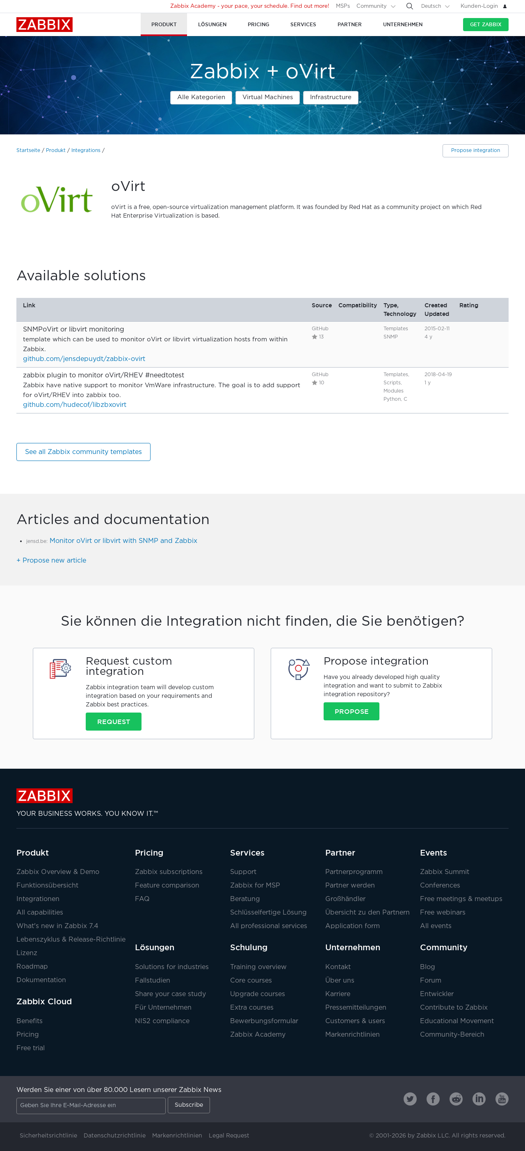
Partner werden (350, 886)
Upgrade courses (257, 994)
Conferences (440, 886)
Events (433, 852)
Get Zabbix (486, 24)
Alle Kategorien (201, 97)
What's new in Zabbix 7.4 (57, 926)
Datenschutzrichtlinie (115, 1135)
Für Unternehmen (163, 1008)
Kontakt (338, 967)
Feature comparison (167, 886)
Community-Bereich (452, 1035)
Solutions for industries (172, 967)
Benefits (29, 1021)
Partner (340, 852)
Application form (352, 926)
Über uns (339, 981)
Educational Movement (457, 1021)
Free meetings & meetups (461, 899)
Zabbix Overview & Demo (57, 872)
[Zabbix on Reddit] (456, 1099)
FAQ (142, 899)
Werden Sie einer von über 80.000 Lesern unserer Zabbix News (118, 1090)
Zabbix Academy (257, 1035)
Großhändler (345, 899)
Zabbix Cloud (44, 1001)
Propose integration (475, 150)
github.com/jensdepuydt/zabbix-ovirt (84, 359)
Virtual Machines (267, 97)
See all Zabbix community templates (83, 452)
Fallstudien (152, 981)
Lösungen (154, 947)
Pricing (27, 1035)
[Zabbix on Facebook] (433, 1099)
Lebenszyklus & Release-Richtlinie (71, 940)
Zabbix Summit (444, 872)
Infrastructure (331, 97)
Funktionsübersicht (47, 886)
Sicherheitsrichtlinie (48, 1135)
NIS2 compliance (162, 1021)
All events (436, 926)
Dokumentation (41, 980)
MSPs (343, 6)
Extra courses (252, 1008)
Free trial (30, 1048)
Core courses (251, 981)
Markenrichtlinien (352, 1035)
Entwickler (437, 994)
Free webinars (443, 913)
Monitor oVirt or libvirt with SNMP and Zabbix (123, 541)
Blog (427, 967)
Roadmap (32, 967)
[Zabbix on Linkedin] (479, 1099)
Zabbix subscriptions (169, 872)
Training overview (258, 967)
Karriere (337, 994)
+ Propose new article (51, 561)
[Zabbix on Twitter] (410, 1099)
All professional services (268, 926)
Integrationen (37, 899)
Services (247, 852)
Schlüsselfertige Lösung (268, 913)
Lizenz (26, 953)
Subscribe (189, 1105)
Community (371, 6)
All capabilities (39, 913)
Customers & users (355, 1021)
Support (243, 872)
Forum (430, 981)
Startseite (28, 150)
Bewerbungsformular (264, 1021)
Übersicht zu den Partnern (367, 913)
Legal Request (229, 1135)
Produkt (56, 150)
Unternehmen (352, 947)
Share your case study (170, 994)
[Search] (409, 6)
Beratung (245, 899)
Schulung (248, 947)
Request (113, 721)
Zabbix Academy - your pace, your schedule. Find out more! (249, 6)
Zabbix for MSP (255, 886)
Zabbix (44, 24)
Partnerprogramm (354, 872)
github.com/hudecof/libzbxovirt (74, 405)
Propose (352, 711)
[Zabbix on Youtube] (502, 1099)
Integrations (85, 150)
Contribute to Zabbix (454, 1008)
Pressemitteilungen (355, 1008)
